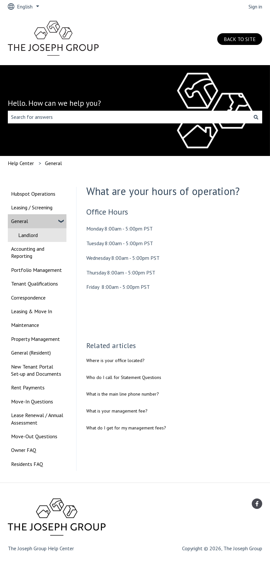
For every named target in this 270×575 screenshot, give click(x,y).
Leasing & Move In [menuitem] (31, 311)
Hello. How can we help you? (54, 103)
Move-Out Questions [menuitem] (34, 436)
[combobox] (129, 117)
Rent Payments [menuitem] (28, 387)
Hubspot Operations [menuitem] (33, 193)
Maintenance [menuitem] (25, 325)
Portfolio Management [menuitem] (36, 270)
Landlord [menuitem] (28, 235)
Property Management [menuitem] (35, 339)
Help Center (21, 163)
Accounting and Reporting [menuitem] (27, 252)
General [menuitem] (19, 221)
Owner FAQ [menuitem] (23, 450)
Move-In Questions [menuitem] (32, 401)
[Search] (256, 117)
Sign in (255, 6)
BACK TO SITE (240, 39)
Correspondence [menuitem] (28, 297)
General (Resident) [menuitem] (31, 352)
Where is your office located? (115, 360)
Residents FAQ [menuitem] (27, 464)
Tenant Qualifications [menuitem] (34, 283)
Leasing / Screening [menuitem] (31, 207)
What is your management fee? (117, 411)
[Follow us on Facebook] (257, 503)
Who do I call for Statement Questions (123, 377)
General (53, 163)
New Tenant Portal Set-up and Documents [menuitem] (36, 370)
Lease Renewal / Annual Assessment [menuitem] (37, 419)
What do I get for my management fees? (126, 428)
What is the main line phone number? (122, 394)
